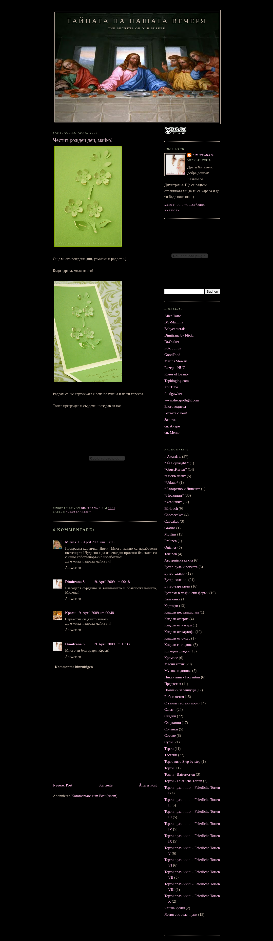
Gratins (169, 528)
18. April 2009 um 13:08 (96, 542)
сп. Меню (172, 432)
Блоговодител (175, 406)
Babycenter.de (175, 329)
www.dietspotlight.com (181, 400)
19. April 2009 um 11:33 (111, 644)
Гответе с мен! (175, 413)
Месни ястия (174, 664)
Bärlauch (171, 508)
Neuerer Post (62, 785)
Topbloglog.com (176, 381)
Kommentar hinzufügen (74, 667)
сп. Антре (172, 426)
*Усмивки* (173, 502)
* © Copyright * (176, 463)
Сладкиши (172, 723)
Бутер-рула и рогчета (181, 567)
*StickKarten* (175, 476)
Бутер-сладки (174, 573)
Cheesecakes (173, 515)
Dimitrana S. (75, 582)
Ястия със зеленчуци (180, 914)
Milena (70, 542)
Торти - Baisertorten (179, 774)
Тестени (170, 755)
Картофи (171, 606)
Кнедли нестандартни (181, 612)
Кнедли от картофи (179, 632)
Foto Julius (172, 348)
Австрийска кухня (178, 560)
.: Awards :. (172, 456)
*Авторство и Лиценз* (182, 489)
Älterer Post (148, 785)
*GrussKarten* (78, 511)
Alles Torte (172, 316)
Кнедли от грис (176, 619)
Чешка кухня (174, 908)
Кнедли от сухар (177, 638)
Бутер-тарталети (177, 586)
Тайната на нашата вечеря (137, 21)
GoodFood (172, 355)
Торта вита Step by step (182, 761)
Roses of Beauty (176, 374)
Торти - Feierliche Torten (183, 781)
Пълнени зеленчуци (180, 690)
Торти (169, 768)
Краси (70, 613)
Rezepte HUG (174, 368)
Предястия (172, 684)
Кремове (171, 658)
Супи (168, 742)
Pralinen (170, 541)
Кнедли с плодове (178, 645)
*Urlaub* (171, 482)
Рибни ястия (174, 697)
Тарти (169, 749)
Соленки (171, 729)
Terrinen (170, 554)
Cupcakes (171, 521)
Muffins (170, 534)
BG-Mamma (173, 322)
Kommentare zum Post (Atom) (94, 796)
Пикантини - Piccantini (182, 677)
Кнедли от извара (178, 625)
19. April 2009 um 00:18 (111, 582)
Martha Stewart (175, 361)
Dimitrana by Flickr (179, 335)
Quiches (170, 547)
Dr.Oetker (171, 342)
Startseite (106, 785)
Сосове (170, 735)
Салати (169, 709)
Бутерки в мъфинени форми (186, 593)
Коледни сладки (177, 651)
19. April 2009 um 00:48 (95, 613)
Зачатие (170, 420)
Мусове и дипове (177, 671)
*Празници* (174, 495)
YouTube (171, 387)
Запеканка (172, 599)
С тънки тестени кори (181, 703)
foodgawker (173, 394)
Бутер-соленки (175, 580)
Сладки (170, 716)
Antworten (73, 568)
